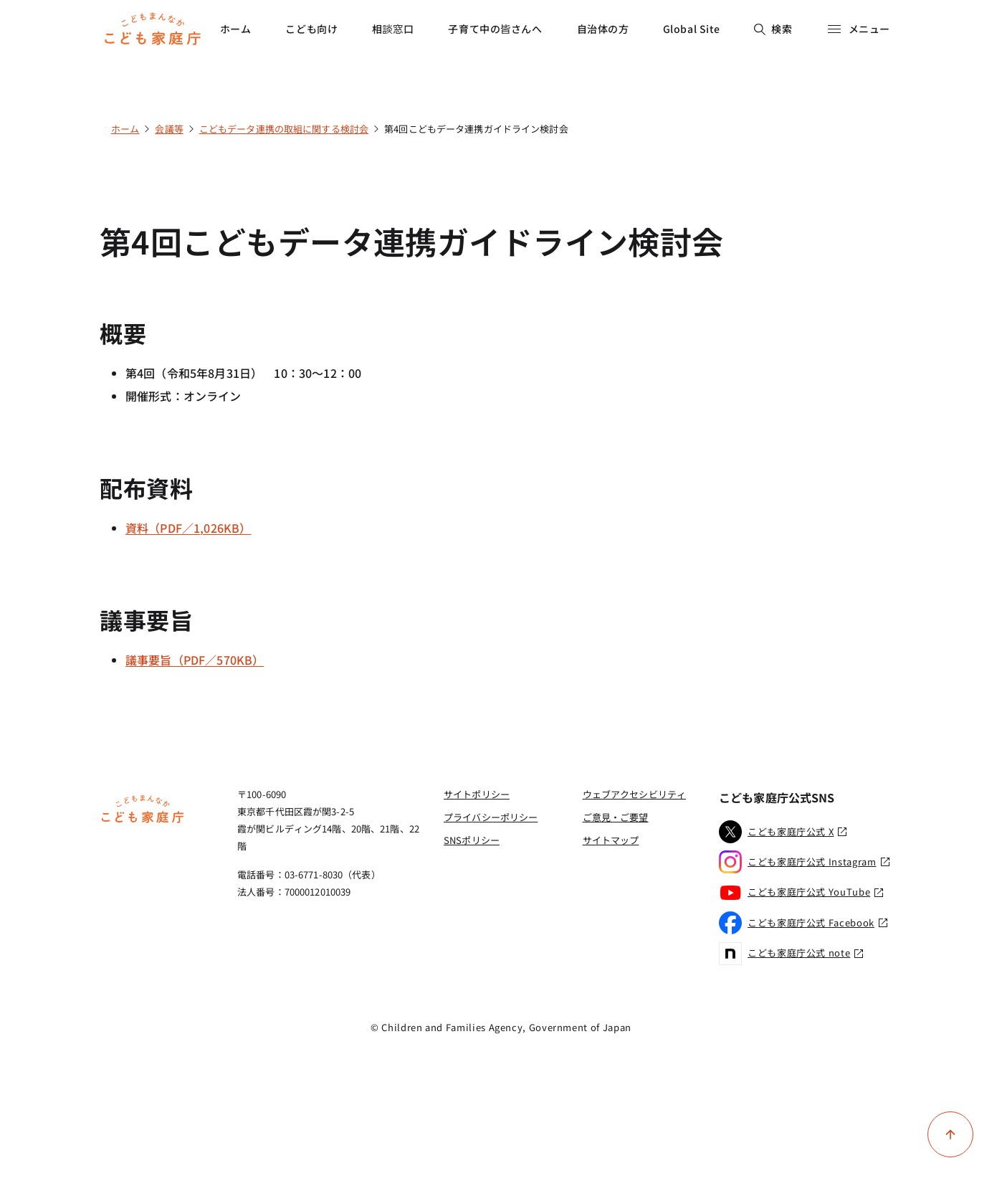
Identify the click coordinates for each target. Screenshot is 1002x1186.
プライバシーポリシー (491, 817)
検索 (773, 29)
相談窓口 (393, 29)
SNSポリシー (472, 840)
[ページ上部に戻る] (950, 1134)
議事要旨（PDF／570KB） (194, 659)
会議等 (169, 129)
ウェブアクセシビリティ (634, 794)
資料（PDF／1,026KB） (188, 527)
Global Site (691, 29)
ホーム (236, 29)
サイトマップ (611, 840)
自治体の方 (603, 29)
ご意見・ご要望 (616, 817)
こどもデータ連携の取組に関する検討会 (283, 129)
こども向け (311, 29)
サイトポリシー (477, 794)
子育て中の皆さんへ (495, 29)
